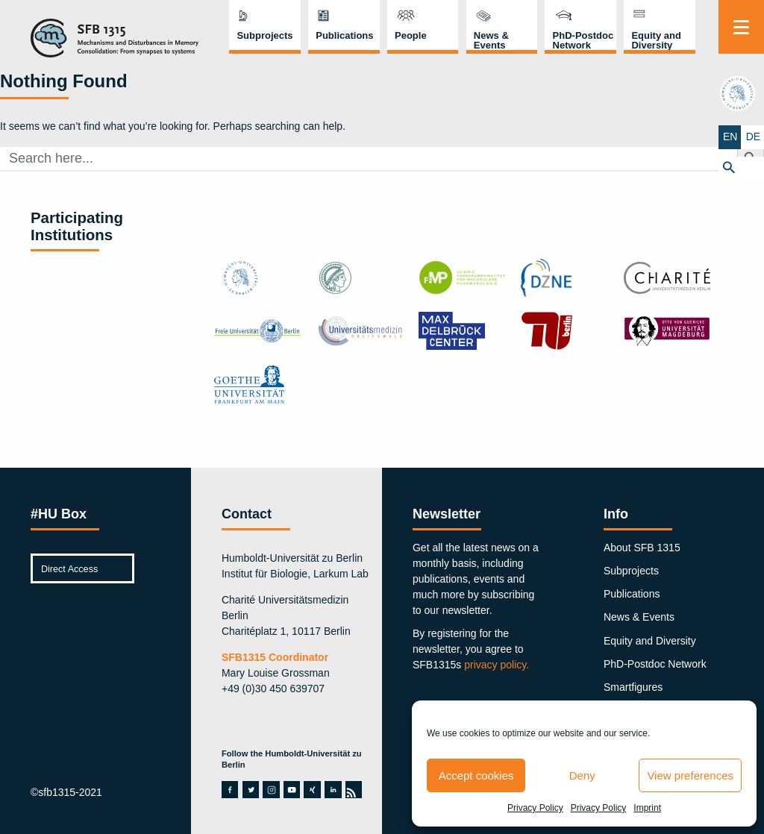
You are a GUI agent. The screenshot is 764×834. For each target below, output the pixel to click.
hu (740, 94)
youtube (292, 789)
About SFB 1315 (642, 548)
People (411, 35)
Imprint (647, 808)
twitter (251, 789)
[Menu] (741, 27)
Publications (344, 35)
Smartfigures (633, 687)
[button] (741, 167)
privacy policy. (496, 665)
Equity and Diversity (655, 40)
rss (352, 789)
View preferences (690, 775)
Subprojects (264, 35)
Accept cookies (476, 775)
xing (312, 789)
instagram (271, 789)
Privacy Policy (535, 808)
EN (729, 136)
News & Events (491, 40)
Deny (582, 775)
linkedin (333, 789)
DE (752, 136)
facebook (230, 789)
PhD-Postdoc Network (583, 40)
